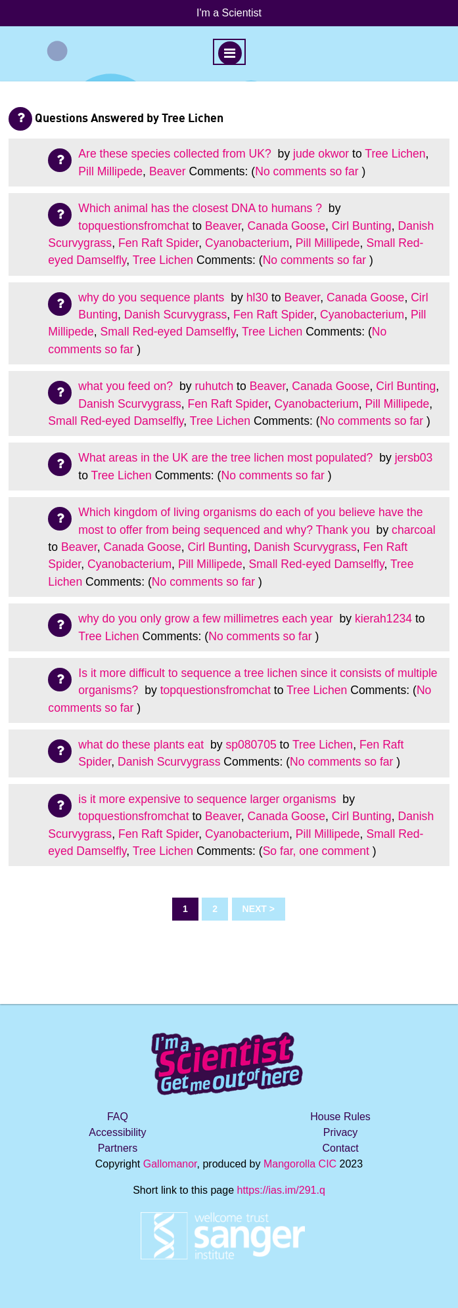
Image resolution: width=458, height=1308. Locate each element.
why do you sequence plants (152, 297)
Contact (340, 1148)
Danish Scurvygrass (175, 314)
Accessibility (117, 1132)
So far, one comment (316, 851)
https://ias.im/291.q (281, 1190)
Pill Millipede (110, 171)
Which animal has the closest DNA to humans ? (201, 208)
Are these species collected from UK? (176, 153)
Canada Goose (286, 225)
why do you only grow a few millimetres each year (207, 618)
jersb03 (414, 457)
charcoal (414, 529)
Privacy (340, 1132)
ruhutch (214, 386)
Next (254, 909)
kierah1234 (383, 618)
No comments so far (306, 171)
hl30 (257, 297)
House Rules (340, 1116)
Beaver (167, 171)
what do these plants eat (142, 744)
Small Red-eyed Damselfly (168, 331)
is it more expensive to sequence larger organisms (208, 799)
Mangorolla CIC (299, 1163)
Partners (117, 1148)
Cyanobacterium (247, 243)
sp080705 (250, 744)
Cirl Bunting (362, 225)
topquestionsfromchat (133, 225)
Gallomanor (170, 1163)
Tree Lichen (395, 153)
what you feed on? (127, 386)
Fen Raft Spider (158, 243)
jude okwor (321, 153)
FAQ (117, 1116)
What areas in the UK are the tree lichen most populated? (227, 457)
